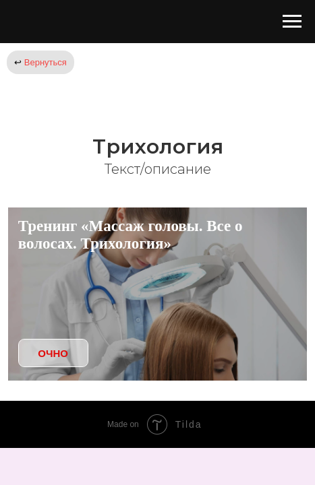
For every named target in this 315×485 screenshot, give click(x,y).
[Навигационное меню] (292, 21)
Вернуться (40, 62)
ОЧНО (53, 353)
